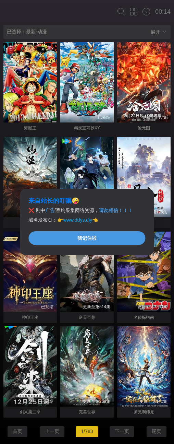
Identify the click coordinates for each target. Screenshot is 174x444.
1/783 (87, 431)
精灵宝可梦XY (87, 128)
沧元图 (144, 128)
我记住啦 (87, 238)
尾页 (156, 431)
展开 (159, 32)
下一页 (122, 431)
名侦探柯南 (144, 317)
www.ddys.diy (77, 220)
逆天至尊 (87, 317)
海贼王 (30, 128)
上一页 (52, 431)
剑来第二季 (30, 412)
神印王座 (30, 317)
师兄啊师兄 (144, 412)
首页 (17, 431)
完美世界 (87, 412)
